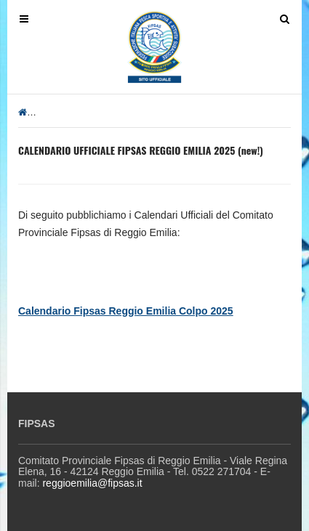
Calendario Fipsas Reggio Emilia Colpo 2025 (125, 311)
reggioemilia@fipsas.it (92, 483)
